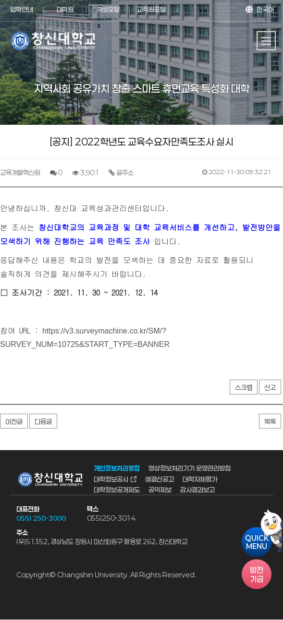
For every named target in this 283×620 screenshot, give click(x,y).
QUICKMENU (257, 542)
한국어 (265, 9)
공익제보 (160, 490)
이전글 (14, 421)
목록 (270, 421)
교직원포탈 (151, 9)
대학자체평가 (200, 479)
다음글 (43, 421)
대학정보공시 (111, 479)
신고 (270, 388)
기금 (256, 574)
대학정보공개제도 (117, 490)
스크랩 (243, 388)
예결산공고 (159, 479)
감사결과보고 (197, 490)
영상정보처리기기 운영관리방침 (189, 469)
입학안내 (21, 9)
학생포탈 (108, 9)
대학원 (65, 9)
